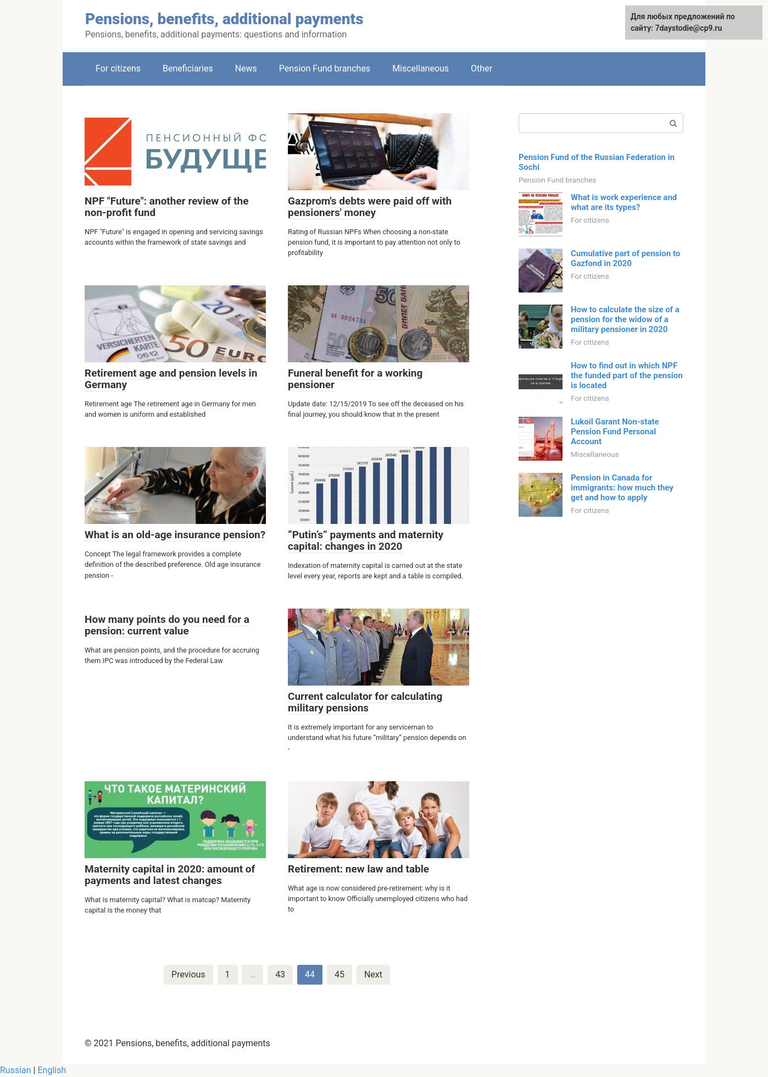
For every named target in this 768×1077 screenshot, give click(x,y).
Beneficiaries (188, 68)
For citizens (118, 68)
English (51, 1070)
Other (481, 68)
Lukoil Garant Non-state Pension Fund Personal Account (615, 431)
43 (280, 974)
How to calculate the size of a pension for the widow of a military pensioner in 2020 (625, 319)
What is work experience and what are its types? (624, 202)
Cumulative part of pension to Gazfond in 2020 (625, 258)
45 (339, 974)
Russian (15, 1070)
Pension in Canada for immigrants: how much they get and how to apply (622, 487)
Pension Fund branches (324, 68)
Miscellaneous (420, 68)
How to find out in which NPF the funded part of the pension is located (627, 375)
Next (373, 974)
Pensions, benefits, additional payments (224, 19)
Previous (188, 974)
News (246, 68)
